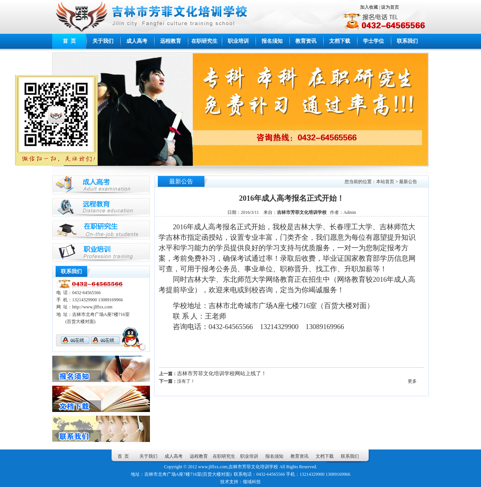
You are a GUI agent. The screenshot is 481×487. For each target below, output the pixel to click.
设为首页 (390, 7)
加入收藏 (369, 7)
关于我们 (102, 41)
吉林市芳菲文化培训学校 (253, 466)
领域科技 (252, 481)
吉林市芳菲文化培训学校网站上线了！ (221, 373)
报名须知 (272, 41)
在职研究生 (204, 41)
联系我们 (407, 41)
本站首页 (385, 181)
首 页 (69, 41)
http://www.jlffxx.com (92, 307)
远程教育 (170, 41)
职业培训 (238, 41)
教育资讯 (305, 41)
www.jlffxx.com (212, 466)
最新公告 (408, 181)
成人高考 (136, 41)
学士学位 (373, 41)
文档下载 (339, 41)
